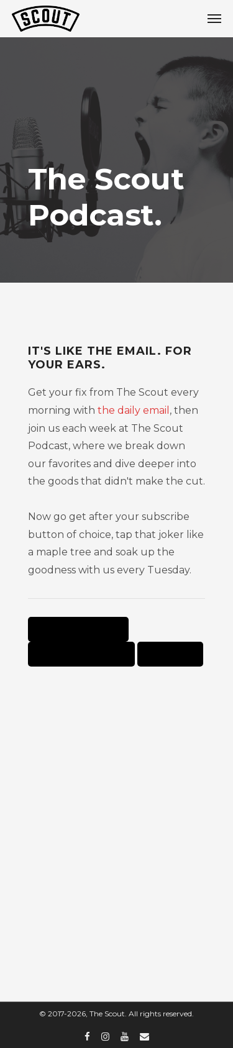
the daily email (134, 410)
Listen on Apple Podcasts (78, 629)
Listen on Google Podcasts (81, 654)
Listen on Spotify (170, 654)
